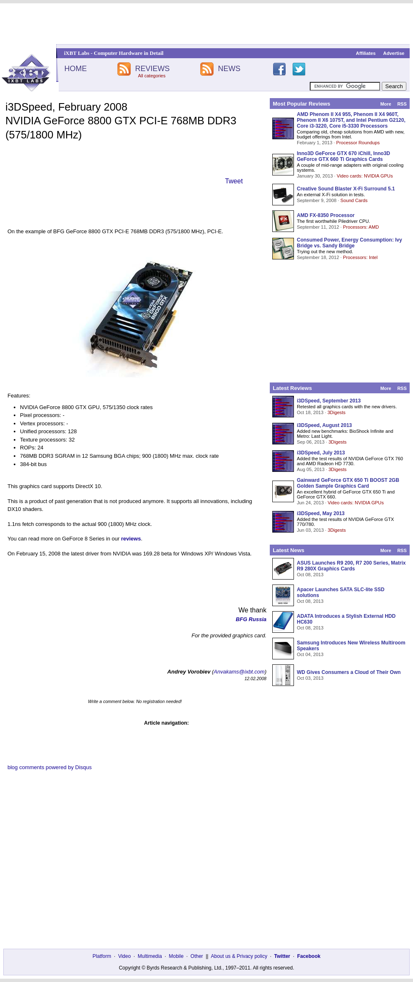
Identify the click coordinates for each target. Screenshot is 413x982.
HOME (75, 68)
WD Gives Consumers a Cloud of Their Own (349, 672)
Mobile (176, 956)
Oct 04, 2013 (310, 654)
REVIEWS (152, 68)
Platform (101, 956)
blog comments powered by (49, 767)
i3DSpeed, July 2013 (321, 453)
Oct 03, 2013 (310, 678)
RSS (402, 103)
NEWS (229, 68)
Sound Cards (353, 200)
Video (124, 956)
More (385, 103)
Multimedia (150, 956)
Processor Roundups (358, 142)
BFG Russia (251, 619)
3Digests (336, 412)
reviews (131, 538)
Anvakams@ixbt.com (239, 672)
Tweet (234, 181)
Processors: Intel (360, 257)
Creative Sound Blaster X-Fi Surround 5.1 (346, 189)
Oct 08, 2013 (310, 574)
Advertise (393, 53)
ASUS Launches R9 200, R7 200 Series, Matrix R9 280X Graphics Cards (351, 566)
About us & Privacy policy (239, 956)
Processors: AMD (361, 227)
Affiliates (366, 53)
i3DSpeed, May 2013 (321, 513)
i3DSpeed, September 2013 (329, 401)
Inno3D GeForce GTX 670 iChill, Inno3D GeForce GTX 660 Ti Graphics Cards (343, 156)
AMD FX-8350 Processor (326, 215)
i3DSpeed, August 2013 (324, 425)
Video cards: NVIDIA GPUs (365, 175)
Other (197, 956)
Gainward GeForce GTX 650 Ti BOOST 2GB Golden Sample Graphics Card (348, 483)
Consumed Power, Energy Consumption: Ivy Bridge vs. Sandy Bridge (349, 243)
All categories (151, 75)
